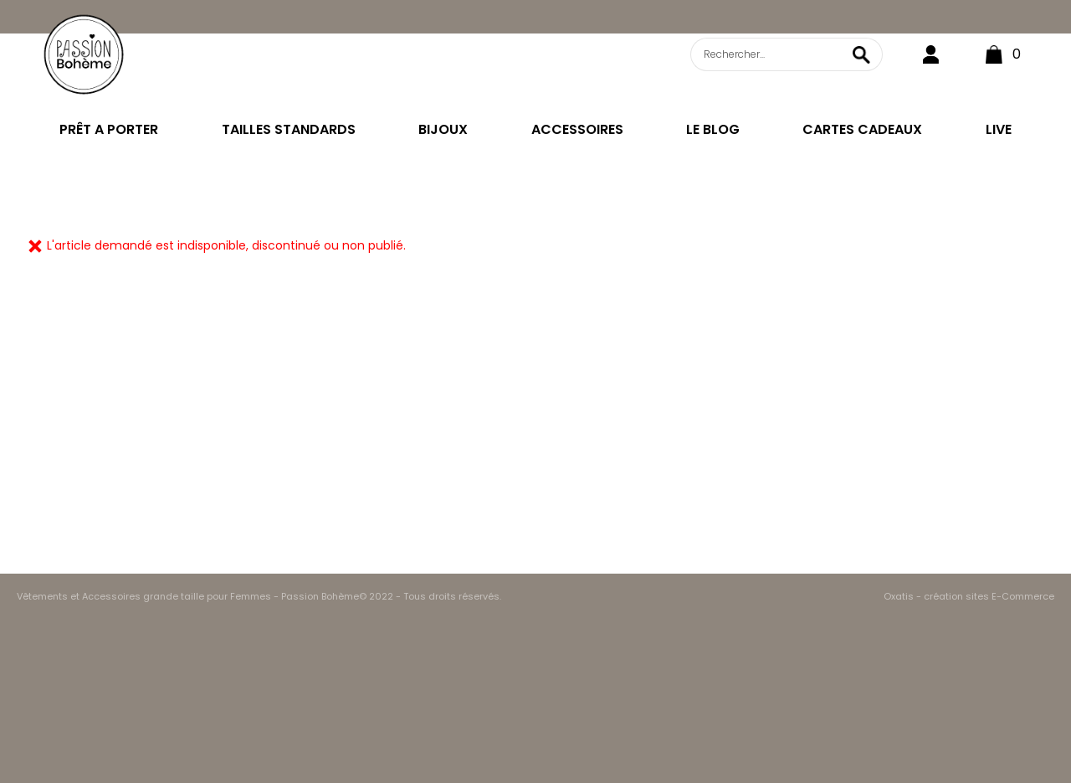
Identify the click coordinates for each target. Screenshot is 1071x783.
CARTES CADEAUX (862, 129)
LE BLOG (713, 129)
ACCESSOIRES (577, 129)
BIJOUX (443, 129)
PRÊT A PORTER (108, 129)
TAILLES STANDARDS (289, 129)
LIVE (999, 129)
